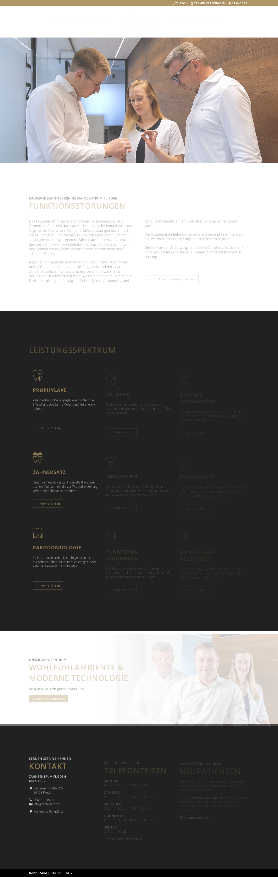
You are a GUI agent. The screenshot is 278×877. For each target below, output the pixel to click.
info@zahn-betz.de (44, 807)
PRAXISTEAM (86, 22)
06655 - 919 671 (42, 803)
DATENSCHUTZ (61, 873)
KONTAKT (214, 22)
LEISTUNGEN (174, 22)
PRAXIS (106, 22)
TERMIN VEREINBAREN (207, 3)
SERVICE (195, 22)
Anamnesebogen (194, 818)
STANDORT (237, 3)
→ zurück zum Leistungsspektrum (172, 280)
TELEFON (179, 3)
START (66, 22)
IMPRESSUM (38, 873)
